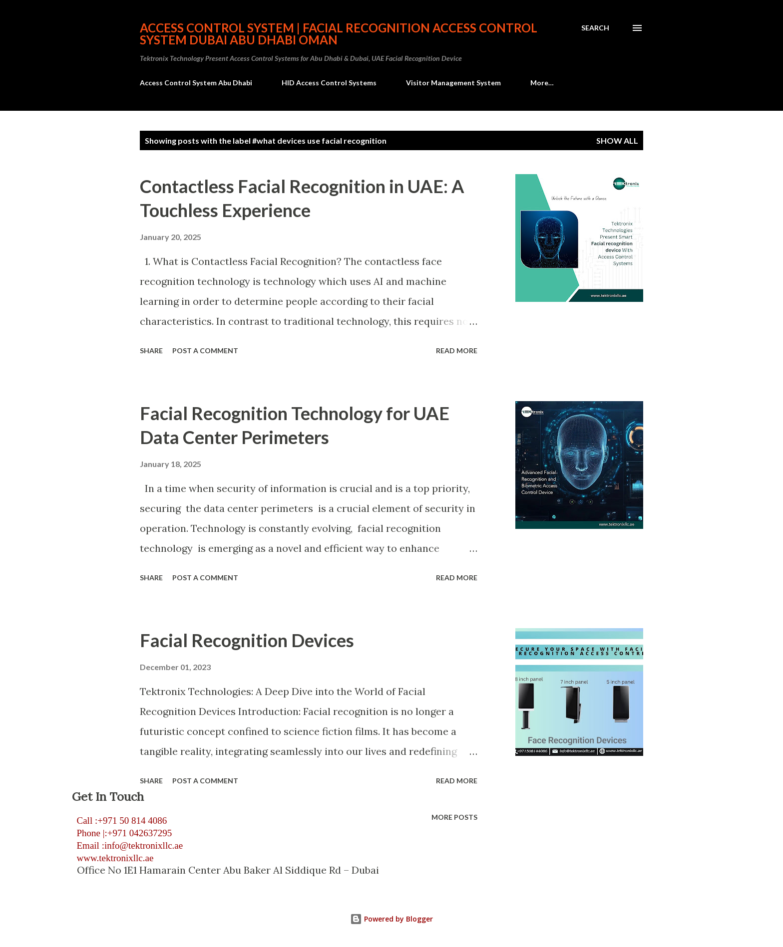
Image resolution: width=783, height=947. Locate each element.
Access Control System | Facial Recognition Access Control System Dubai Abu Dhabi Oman (338, 33)
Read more (456, 350)
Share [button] (151, 350)
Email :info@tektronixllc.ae (127, 845)
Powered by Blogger (391, 919)
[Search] (595, 28)
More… (542, 82)
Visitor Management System (453, 82)
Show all (617, 140)
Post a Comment (205, 350)
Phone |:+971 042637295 (122, 833)
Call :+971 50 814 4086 (119, 820)
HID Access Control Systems (329, 82)
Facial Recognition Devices (247, 640)
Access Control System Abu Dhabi (196, 82)
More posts (454, 817)
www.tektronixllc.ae (112, 858)
